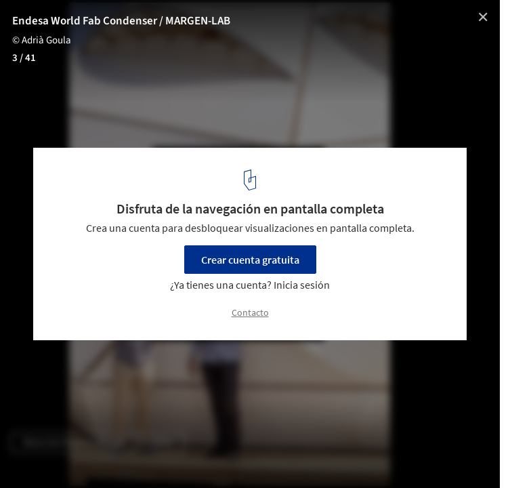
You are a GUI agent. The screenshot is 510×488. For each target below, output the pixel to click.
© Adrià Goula (41, 40)
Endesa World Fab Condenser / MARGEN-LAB (121, 21)
